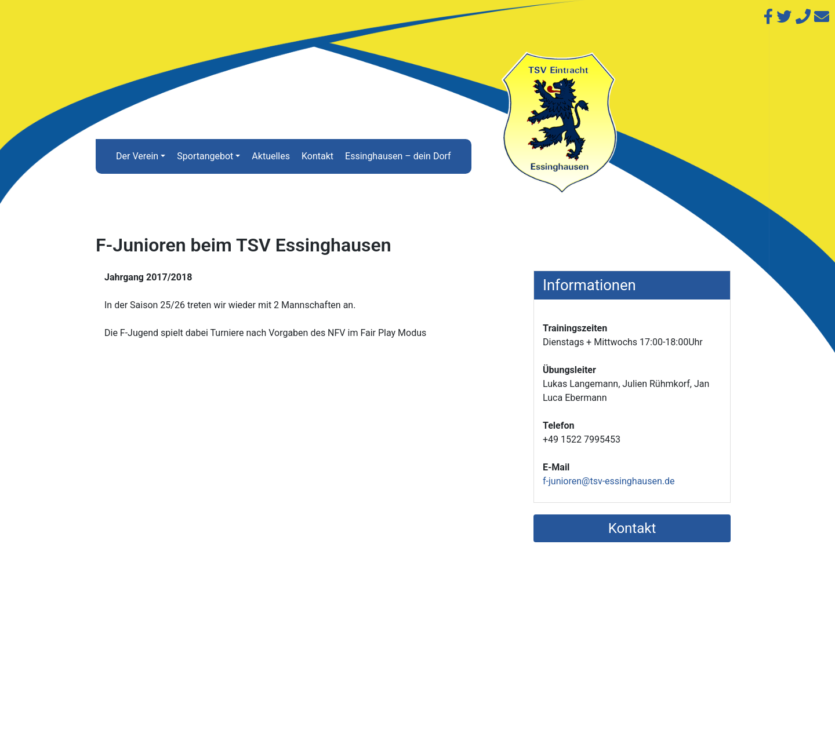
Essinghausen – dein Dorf (398, 156)
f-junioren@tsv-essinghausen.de (608, 481)
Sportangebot (205, 156)
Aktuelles (271, 156)
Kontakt (317, 156)
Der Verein (137, 156)
